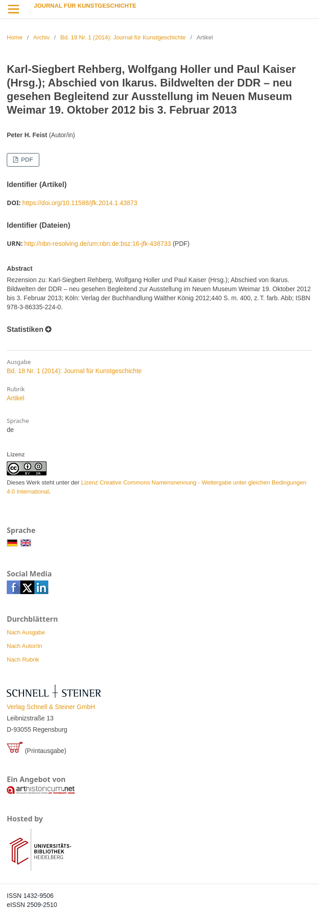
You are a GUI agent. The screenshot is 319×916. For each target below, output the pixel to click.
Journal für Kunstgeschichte (85, 5)
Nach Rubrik (23, 659)
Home (15, 37)
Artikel (15, 398)
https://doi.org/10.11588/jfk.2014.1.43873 (79, 202)
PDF (26, 159)
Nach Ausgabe (26, 632)
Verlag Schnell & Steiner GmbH (51, 706)
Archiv (41, 37)
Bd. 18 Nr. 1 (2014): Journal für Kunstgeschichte (123, 37)
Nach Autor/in (24, 646)
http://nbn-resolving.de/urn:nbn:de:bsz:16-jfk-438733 (97, 243)
